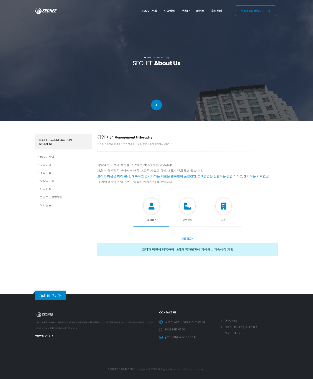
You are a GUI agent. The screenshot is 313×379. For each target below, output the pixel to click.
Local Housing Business (241, 327)
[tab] (151, 211)
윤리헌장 (45, 189)
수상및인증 (47, 181)
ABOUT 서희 (149, 11)
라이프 (200, 11)
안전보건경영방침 (51, 197)
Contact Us (232, 333)
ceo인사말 (47, 157)
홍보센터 (216, 11)
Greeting (231, 320)
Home (147, 57)
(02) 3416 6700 (175, 329)
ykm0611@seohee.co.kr (181, 337)
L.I (77, 328)
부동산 (185, 11)
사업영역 (169, 11)
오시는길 (45, 205)
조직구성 (45, 173)
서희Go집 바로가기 (255, 11)
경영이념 (45, 165)
